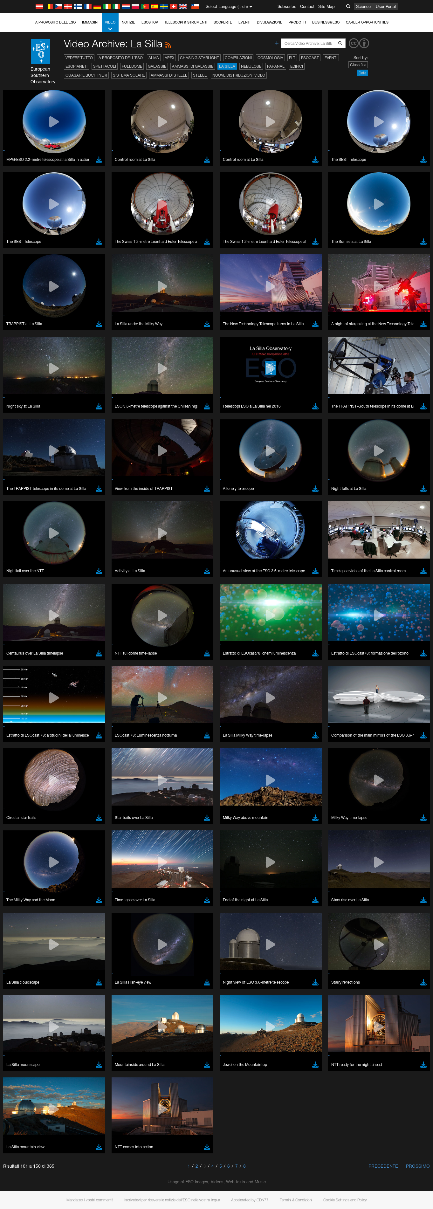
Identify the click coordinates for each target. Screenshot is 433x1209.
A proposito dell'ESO (55, 22)
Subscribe (287, 6)
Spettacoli (104, 66)
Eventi (244, 22)
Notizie (128, 22)
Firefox (25, 1038)
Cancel (51, 1138)
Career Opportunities (367, 22)
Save (20, 1138)
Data (362, 73)
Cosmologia (270, 57)
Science (363, 6)
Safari (24, 1045)
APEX (169, 57)
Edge (23, 1033)
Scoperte (223, 22)
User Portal (386, 6)
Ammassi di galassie (192, 66)
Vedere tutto (79, 57)
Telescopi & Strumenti (185, 22)
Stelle (200, 75)
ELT (292, 57)
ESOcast (310, 57)
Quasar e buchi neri (86, 75)
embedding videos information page (334, 922)
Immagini (90, 22)
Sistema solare (129, 75)
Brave (24, 1021)
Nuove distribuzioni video (238, 75)
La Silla (227, 66)
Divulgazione (269, 22)
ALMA (153, 57)
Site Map (326, 6)
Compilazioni (238, 57)
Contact (307, 6)
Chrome (26, 1027)
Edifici (296, 66)
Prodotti (297, 22)
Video (110, 26)
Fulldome (132, 66)
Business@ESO (326, 22)
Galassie (157, 66)
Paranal (276, 66)
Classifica (358, 64)
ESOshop (149, 22)
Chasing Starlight (199, 57)
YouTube (14, 916)
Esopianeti (76, 66)
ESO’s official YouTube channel (149, 916)
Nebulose (251, 66)
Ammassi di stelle (169, 75)
